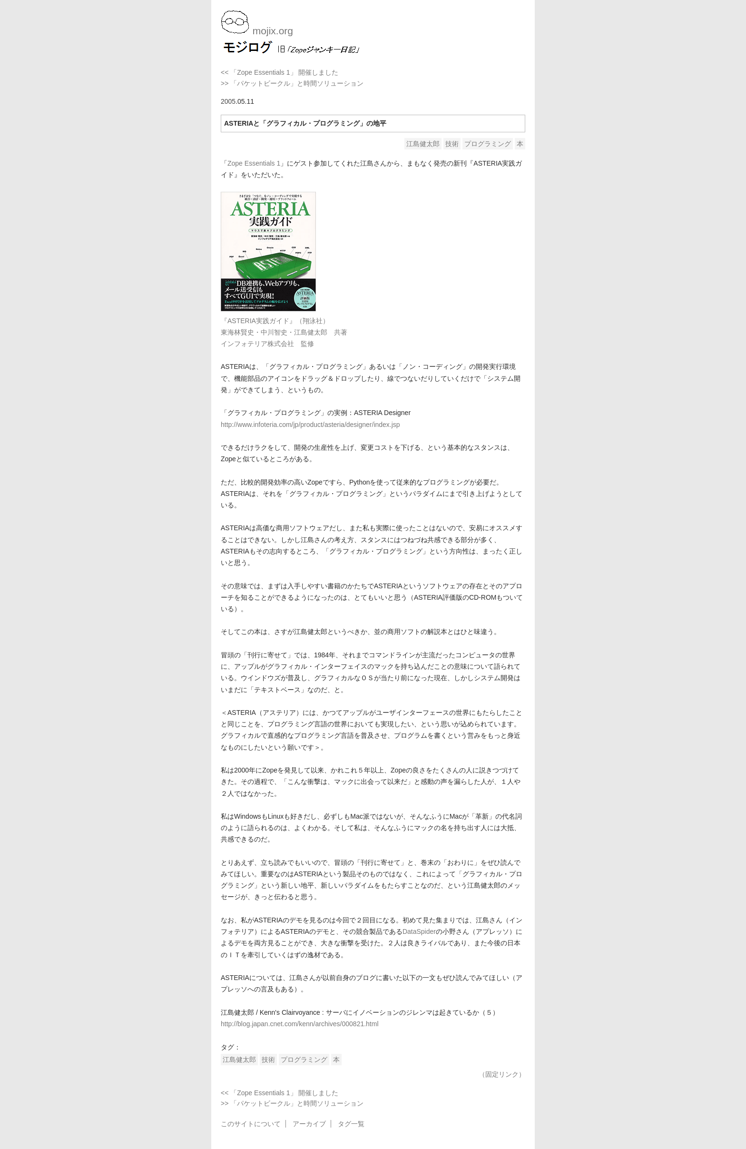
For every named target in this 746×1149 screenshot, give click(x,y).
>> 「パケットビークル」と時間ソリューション (292, 83)
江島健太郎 (423, 144)
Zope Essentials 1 (253, 163)
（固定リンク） (502, 1074)
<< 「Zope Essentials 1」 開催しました (279, 72)
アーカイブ (309, 1124)
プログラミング (487, 144)
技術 (452, 144)
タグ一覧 (351, 1124)
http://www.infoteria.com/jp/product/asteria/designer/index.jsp (310, 424)
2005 (228, 101)
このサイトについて (251, 1124)
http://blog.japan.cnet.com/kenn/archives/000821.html (300, 1024)
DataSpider (419, 931)
